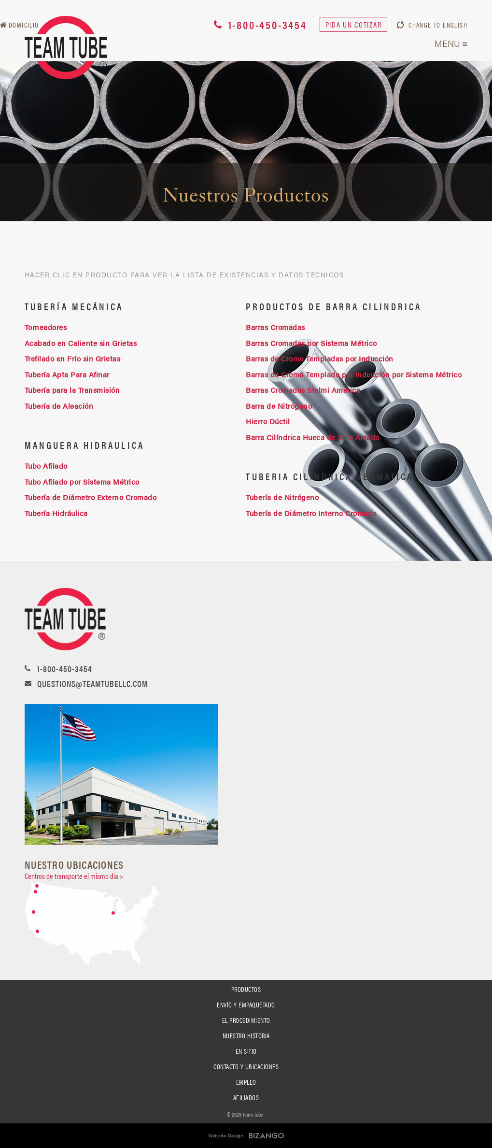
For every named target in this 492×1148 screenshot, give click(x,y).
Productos (246, 989)
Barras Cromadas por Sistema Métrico (311, 343)
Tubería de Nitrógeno (282, 497)
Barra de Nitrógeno (279, 406)
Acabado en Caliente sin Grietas (81, 343)
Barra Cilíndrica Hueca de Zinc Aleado (313, 437)
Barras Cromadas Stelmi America (303, 390)
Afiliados (246, 1097)
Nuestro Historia (246, 1035)
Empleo (246, 1082)
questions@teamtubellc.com (92, 683)
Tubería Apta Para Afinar (67, 374)
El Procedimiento (246, 1020)
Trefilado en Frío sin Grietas (73, 358)
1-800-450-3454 (267, 24)
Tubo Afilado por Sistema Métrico (82, 481)
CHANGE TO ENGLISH (437, 24)
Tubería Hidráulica (57, 513)
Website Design (226, 1135)
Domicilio (24, 24)
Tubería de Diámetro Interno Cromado (311, 513)
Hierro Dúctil (268, 421)
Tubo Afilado (46, 465)
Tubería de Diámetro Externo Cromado (91, 497)
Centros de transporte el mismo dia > (74, 875)
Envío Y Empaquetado (246, 1004)
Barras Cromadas (275, 327)
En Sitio (246, 1051)
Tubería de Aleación (59, 406)
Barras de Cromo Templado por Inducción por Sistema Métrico (354, 374)
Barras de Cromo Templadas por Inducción (320, 358)
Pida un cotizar (353, 24)
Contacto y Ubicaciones (246, 1066)
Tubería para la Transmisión (72, 390)
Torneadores (46, 327)
